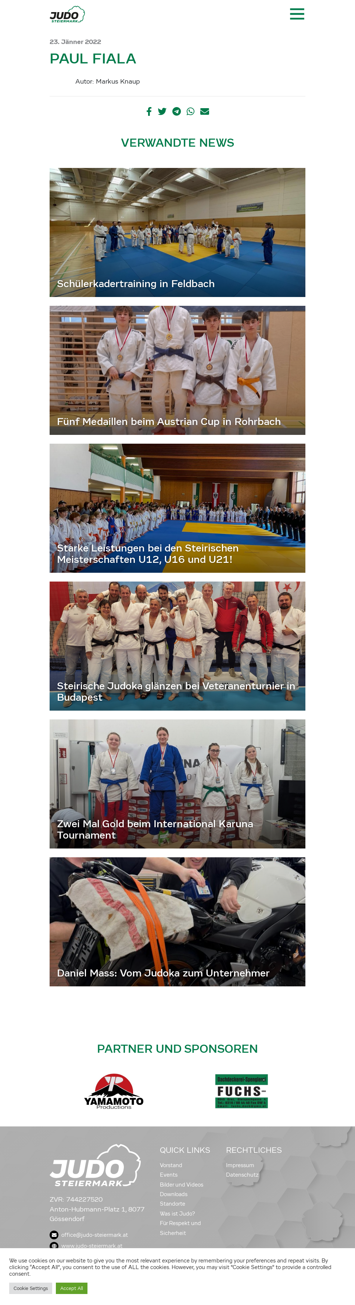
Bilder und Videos (181, 1184)
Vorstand (171, 1165)
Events (169, 1175)
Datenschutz (242, 1175)
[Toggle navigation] (296, 14)
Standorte (172, 1203)
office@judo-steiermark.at (89, 1235)
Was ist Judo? (177, 1213)
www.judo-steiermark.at (86, 1246)
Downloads (173, 1194)
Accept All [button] (71, 1288)
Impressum (240, 1165)
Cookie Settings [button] (31, 1288)
